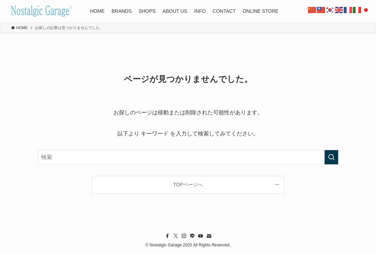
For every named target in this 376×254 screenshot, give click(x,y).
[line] (192, 236)
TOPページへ (188, 184)
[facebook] (167, 236)
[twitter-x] (176, 236)
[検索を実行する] (331, 157)
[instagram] (184, 236)
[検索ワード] (188, 157)
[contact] (209, 236)
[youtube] (201, 236)
